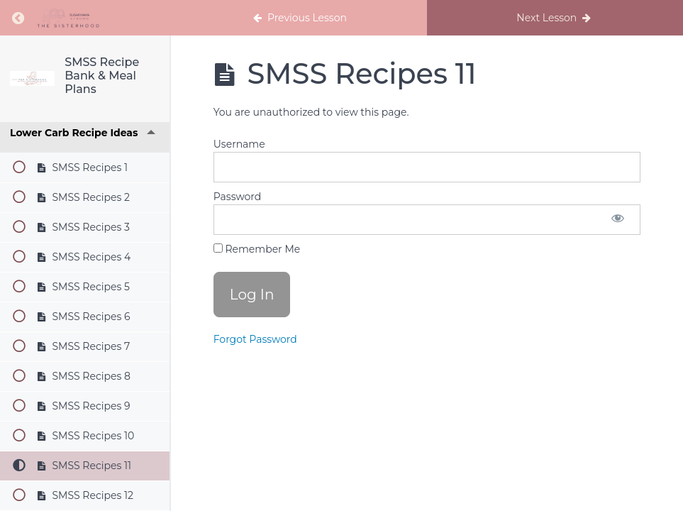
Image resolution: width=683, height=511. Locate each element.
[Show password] (617, 219)
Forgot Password (255, 339)
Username (239, 144)
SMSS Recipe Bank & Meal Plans (102, 75)
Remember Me (256, 249)
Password (237, 196)
